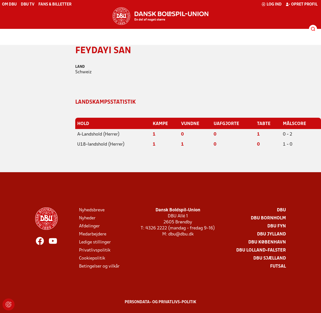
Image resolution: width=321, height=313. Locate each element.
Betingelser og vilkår (99, 266)
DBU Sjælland (269, 258)
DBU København (267, 242)
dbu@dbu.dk (181, 234)
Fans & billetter (54, 4)
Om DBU (9, 4)
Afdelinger (89, 226)
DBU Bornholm (268, 218)
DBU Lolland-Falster (261, 250)
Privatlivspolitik (94, 250)
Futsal (278, 266)
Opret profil (301, 4)
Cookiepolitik (92, 258)
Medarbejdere (92, 234)
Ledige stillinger (95, 242)
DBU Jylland (271, 234)
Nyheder (87, 218)
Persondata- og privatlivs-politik (160, 302)
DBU (281, 210)
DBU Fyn (276, 226)
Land (80, 67)
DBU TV (27, 4)
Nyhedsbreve (92, 210)
